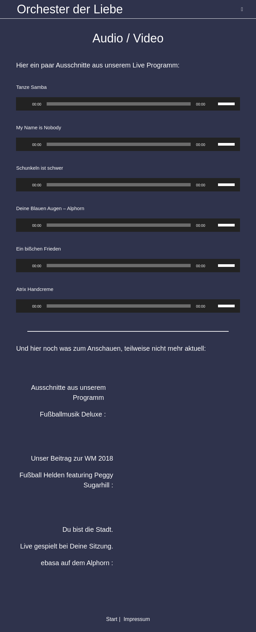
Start (111, 619)
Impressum (137, 619)
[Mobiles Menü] (242, 9)
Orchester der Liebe (70, 9)
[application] (128, 104)
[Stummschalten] (212, 104)
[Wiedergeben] (24, 104)
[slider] (119, 104)
